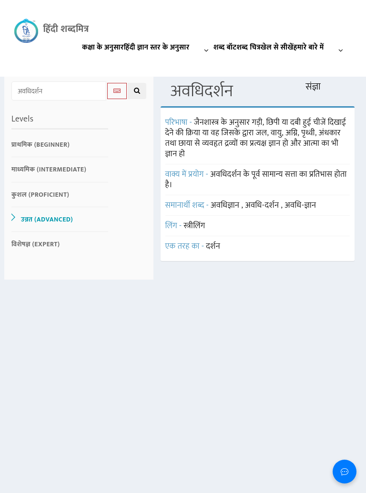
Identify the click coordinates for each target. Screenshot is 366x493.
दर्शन (213, 246)
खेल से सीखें (277, 47)
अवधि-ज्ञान (300, 205)
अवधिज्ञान (226, 205)
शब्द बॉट (225, 47)
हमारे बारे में (321, 49)
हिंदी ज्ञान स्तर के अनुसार (169, 49)
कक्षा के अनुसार (103, 47)
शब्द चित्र (248, 47)
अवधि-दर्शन (263, 205)
